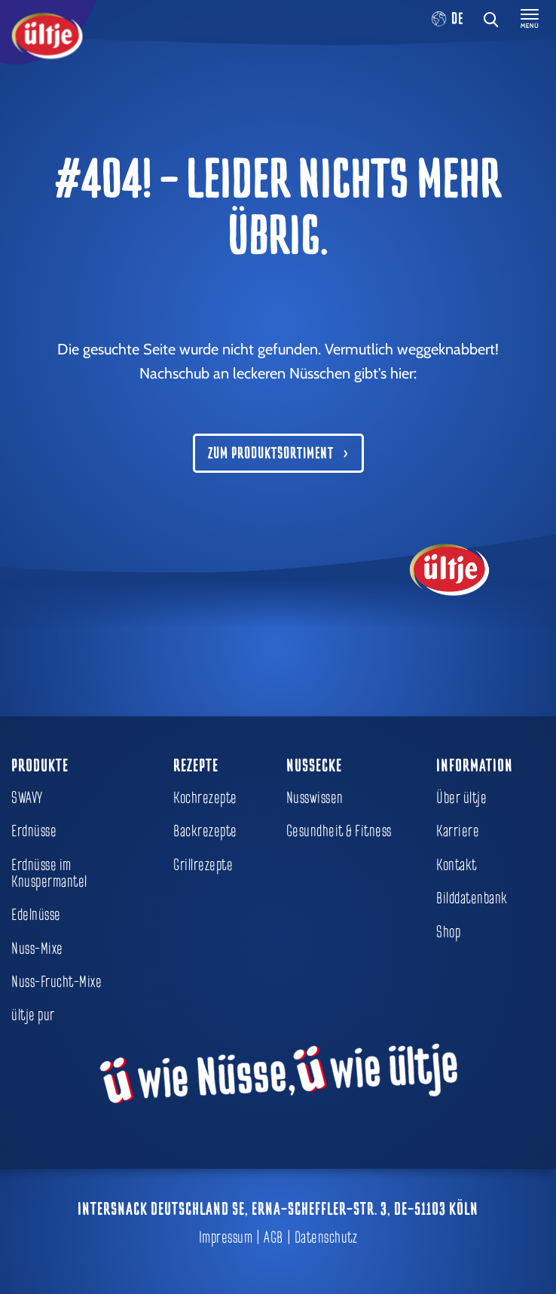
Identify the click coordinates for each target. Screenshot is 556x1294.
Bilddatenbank (472, 898)
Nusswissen (315, 797)
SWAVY (27, 797)
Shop (448, 932)
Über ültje (461, 797)
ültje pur (33, 1015)
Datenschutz (326, 1237)
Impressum (226, 1237)
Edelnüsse (36, 914)
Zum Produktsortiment (271, 453)
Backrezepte (205, 831)
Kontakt (456, 864)
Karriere (457, 831)
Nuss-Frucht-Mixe (56, 981)
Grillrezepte (203, 864)
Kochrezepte (205, 797)
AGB (273, 1237)
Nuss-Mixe (37, 948)
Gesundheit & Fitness (339, 831)
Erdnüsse (34, 831)
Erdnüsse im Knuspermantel (49, 873)
